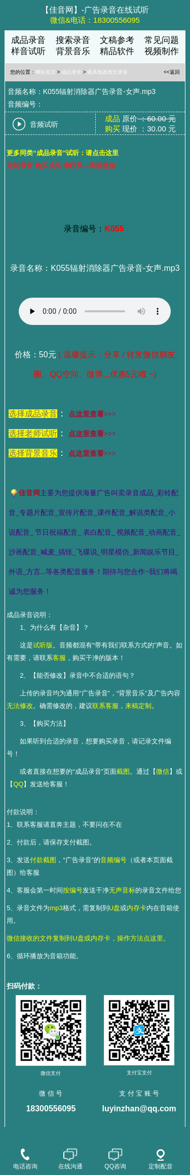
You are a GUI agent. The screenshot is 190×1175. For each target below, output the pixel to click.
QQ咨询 (115, 1160)
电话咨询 (25, 1160)
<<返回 (172, 72)
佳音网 (29, 493)
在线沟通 (70, 1160)
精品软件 (117, 51)
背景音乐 (73, 51)
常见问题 (161, 40)
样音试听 (28, 51)
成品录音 (28, 40)
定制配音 (160, 1159)
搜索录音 (73, 40)
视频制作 (161, 51)
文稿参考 (117, 40)
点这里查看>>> (92, 414)
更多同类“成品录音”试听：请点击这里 (63, 153)
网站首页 (45, 72)
